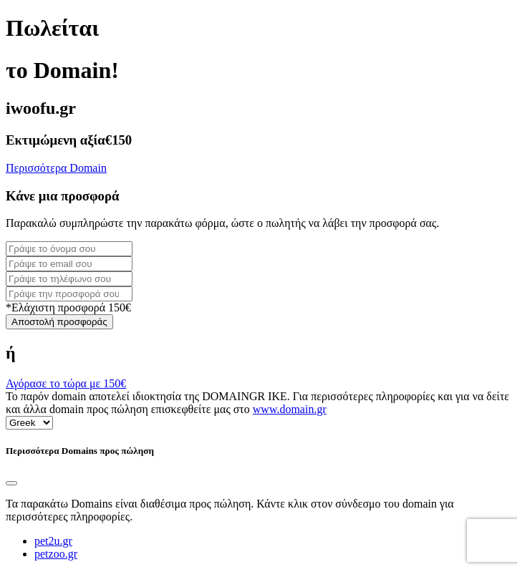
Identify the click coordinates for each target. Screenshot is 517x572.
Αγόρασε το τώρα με (66, 383)
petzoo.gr (55, 554)
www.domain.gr (290, 409)
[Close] (11, 483)
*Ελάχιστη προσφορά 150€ (68, 307)
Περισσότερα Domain (56, 168)
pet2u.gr (53, 541)
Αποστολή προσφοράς (59, 321)
